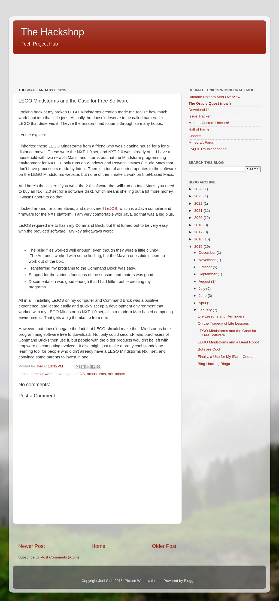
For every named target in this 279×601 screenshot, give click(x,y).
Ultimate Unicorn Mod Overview (214, 97)
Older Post (164, 546)
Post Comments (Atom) (60, 557)
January (206, 310)
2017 (199, 232)
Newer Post (31, 546)
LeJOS (111, 208)
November (208, 260)
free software (42, 374)
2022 (199, 203)
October (206, 267)
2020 (199, 218)
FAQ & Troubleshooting (208, 149)
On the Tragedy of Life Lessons (223, 323)
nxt (110, 374)
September (208, 274)
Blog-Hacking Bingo (214, 364)
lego (68, 374)
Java (59, 374)
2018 (199, 225)
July (202, 288)
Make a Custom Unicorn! (209, 123)
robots (120, 374)
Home (98, 546)
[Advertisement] (112, 68)
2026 (199, 189)
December (208, 252)
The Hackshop (52, 32)
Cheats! (195, 136)
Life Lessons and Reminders (221, 316)
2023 (199, 196)
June (203, 296)
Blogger (190, 581)
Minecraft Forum (202, 142)
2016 (199, 239)
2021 (199, 211)
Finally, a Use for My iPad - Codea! (226, 357)
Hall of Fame (199, 129)
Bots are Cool (209, 349)
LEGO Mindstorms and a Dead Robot (228, 342)
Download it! (199, 110)
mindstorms (96, 374)
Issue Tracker (200, 116)
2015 (199, 246)
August (205, 281)
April (203, 303)
